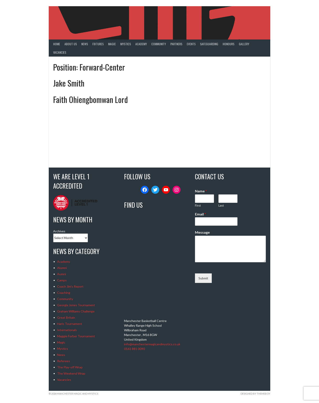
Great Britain (66, 317)
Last (221, 205)
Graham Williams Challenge (76, 311)
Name (201, 191)
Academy (141, 43)
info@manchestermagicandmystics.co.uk (152, 344)
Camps (62, 280)
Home (56, 43)
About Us (70, 43)
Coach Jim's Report (70, 286)
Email (200, 214)
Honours (228, 43)
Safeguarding (209, 43)
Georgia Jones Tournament (76, 305)
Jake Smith (68, 83)
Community (158, 43)
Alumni (62, 268)
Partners (176, 43)
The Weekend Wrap (71, 373)
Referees (63, 361)
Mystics (125, 43)
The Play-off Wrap (70, 367)
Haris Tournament (69, 324)
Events (191, 43)
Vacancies (59, 52)
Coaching (63, 292)
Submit (203, 278)
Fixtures (98, 43)
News (84, 43)
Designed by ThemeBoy (255, 393)
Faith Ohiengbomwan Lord (90, 99)
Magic (112, 43)
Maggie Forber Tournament (76, 336)
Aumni (61, 274)
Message (202, 232)
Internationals (67, 330)
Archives (59, 231)
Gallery (244, 43)
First (198, 205)
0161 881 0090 (134, 349)
